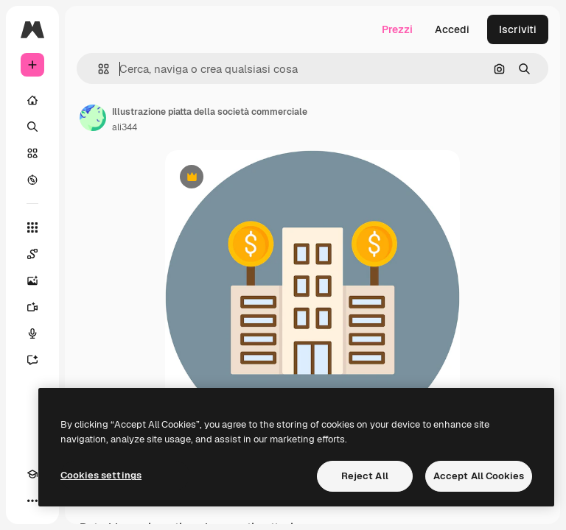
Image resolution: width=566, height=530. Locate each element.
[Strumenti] (32, 227)
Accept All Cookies (478, 476)
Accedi (452, 29)
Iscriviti (518, 29)
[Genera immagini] (32, 280)
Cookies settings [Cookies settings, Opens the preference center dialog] (101, 475)
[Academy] (32, 474)
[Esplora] (32, 179)
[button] (97, 68)
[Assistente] (32, 360)
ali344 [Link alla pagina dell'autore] (124, 127)
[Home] (32, 100)
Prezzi (397, 29)
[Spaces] (32, 254)
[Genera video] (32, 307)
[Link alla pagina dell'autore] (93, 118)
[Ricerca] (32, 126)
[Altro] (32, 500)
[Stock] (32, 153)
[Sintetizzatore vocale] (32, 333)
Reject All (364, 476)
